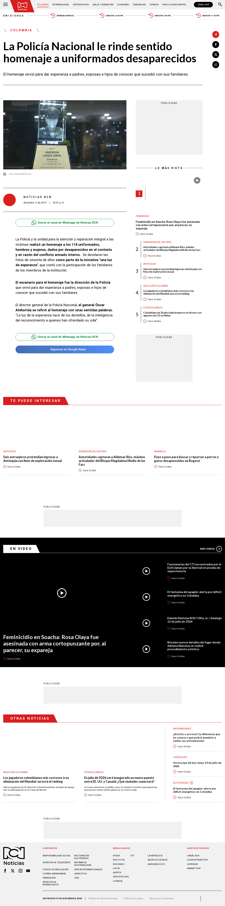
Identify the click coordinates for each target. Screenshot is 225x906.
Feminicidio (142, 216)
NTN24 (116, 855)
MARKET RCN (194, 868)
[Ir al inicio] (22, 6)
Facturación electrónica (81, 857)
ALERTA (117, 872)
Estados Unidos (152, 307)
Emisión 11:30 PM (207, 15)
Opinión (154, 4)
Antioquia (149, 264)
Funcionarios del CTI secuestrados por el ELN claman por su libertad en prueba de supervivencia (194, 568)
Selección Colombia (155, 286)
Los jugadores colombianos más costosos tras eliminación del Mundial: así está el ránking (168, 292)
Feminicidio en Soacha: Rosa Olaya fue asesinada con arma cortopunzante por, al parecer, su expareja (168, 225)
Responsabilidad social (57, 855)
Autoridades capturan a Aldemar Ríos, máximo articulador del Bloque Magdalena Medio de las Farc (172, 248)
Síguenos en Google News (65, 349)
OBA (76, 877)
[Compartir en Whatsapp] (215, 64)
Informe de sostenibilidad (82, 863)
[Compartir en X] (215, 54)
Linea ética (80, 873)
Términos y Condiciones (161, 898)
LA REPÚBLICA (155, 855)
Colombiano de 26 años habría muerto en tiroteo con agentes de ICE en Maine (172, 314)
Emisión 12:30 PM (111, 15)
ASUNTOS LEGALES (157, 859)
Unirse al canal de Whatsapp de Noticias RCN (64, 222)
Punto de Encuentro (174, 4)
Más (211, 549)
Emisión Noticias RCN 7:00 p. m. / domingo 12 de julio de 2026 (194, 619)
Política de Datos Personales (103, 898)
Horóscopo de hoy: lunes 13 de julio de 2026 (197, 764)
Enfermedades (182, 728)
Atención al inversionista (50, 883)
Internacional (60, 4)
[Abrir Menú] (5, 4)
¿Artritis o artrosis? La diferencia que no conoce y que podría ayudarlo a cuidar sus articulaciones (196, 737)
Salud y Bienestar (103, 4)
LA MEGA (117, 881)
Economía (123, 4)
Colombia (43, 4)
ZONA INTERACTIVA (197, 859)
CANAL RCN (203, 4)
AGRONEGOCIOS (156, 864)
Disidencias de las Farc (157, 242)
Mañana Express (62, 15)
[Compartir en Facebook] (215, 44)
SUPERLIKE (192, 864)
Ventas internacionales (88, 869)
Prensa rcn (49, 877)
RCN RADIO (119, 864)
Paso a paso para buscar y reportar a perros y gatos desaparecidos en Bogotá (186, 459)
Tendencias (139, 4)
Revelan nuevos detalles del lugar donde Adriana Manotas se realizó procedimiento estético (194, 646)
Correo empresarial (54, 873)
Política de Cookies (133, 898)
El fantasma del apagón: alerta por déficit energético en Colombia (194, 593)
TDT (132, 855)
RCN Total (119, 859)
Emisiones (13, 15)
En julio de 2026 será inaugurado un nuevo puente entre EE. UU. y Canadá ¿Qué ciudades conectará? (119, 779)
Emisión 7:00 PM (159, 15)
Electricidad (181, 783)
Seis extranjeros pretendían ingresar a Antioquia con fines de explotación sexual (172, 270)
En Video (21, 548)
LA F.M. (116, 868)
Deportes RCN (81, 4)
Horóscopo (180, 757)
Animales (160, 451)
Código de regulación (55, 869)
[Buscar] (220, 4)
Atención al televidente (56, 862)
